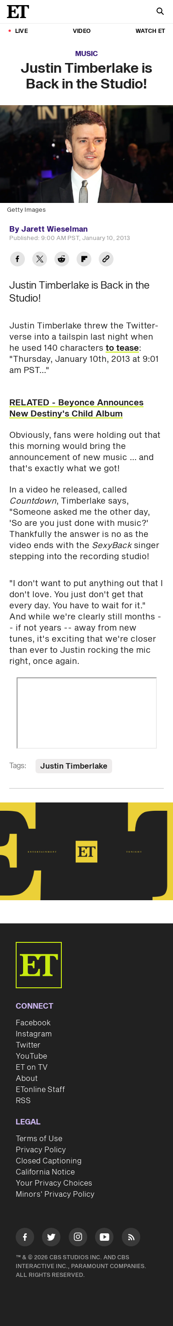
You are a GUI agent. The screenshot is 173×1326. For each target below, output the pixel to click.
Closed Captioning (49, 1161)
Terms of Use (39, 1138)
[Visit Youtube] (104, 1239)
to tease (122, 348)
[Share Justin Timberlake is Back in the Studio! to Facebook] (17, 260)
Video (81, 31)
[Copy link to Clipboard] (106, 260)
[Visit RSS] (131, 1239)
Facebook (33, 1023)
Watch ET (150, 31)
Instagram (34, 1034)
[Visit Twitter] (51, 1239)
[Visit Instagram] (78, 1239)
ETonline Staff (40, 1089)
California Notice (45, 1172)
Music (86, 54)
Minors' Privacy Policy (55, 1194)
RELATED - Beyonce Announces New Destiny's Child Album (76, 408)
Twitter (28, 1045)
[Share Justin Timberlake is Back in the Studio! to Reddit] (62, 260)
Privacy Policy (41, 1150)
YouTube (31, 1056)
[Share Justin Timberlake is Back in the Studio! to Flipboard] (84, 260)
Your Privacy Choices (54, 1183)
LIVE (21, 31)
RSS (23, 1100)
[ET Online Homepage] (21, 11)
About (27, 1078)
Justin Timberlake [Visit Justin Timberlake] (73, 766)
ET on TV (32, 1067)
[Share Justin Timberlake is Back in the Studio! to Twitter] (39, 260)
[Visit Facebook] (25, 1239)
